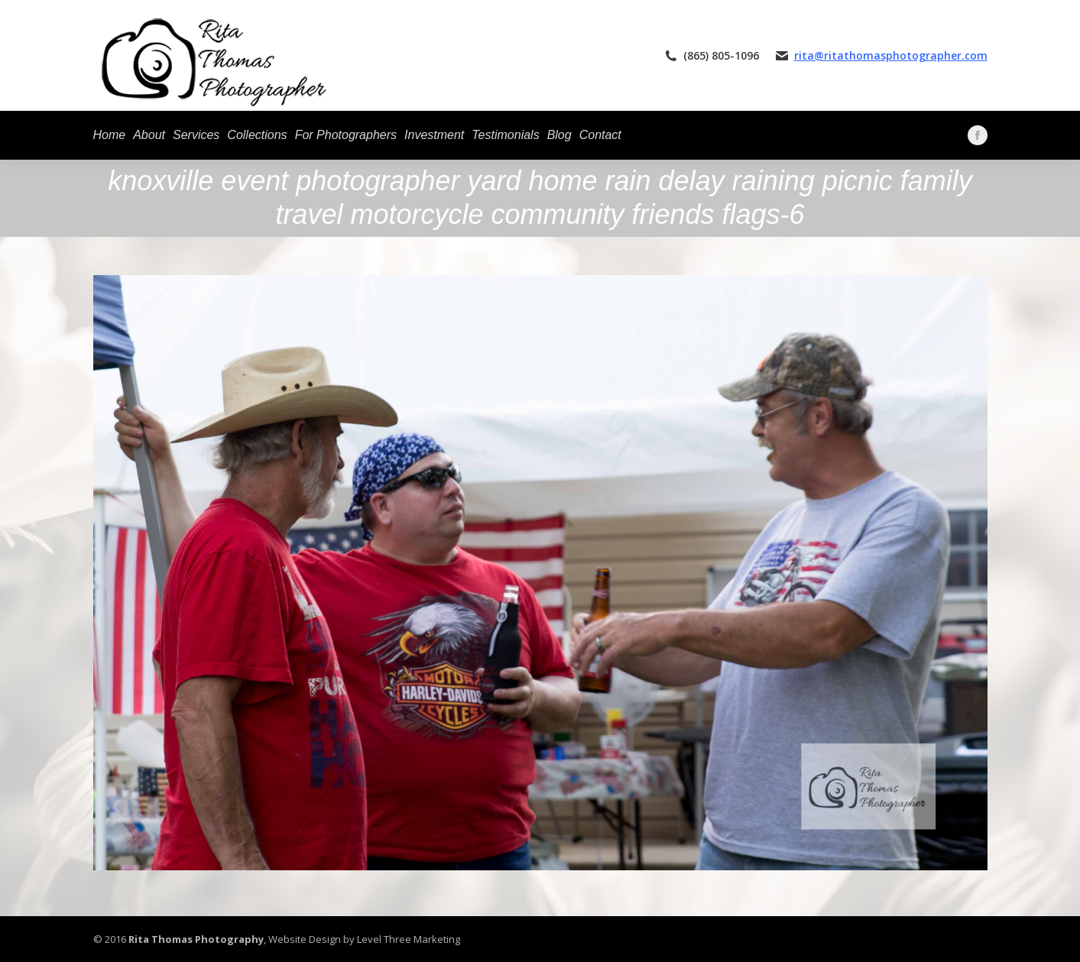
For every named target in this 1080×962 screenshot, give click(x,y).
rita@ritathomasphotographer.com (891, 55)
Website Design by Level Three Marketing (363, 939)
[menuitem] (109, 135)
